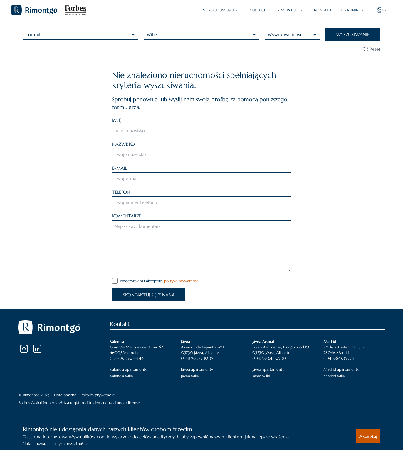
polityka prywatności (181, 280)
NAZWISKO (123, 144)
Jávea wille (190, 376)
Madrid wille (334, 376)
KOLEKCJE (257, 10)
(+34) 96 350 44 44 (127, 358)
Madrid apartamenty (341, 369)
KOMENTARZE (126, 216)
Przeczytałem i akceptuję (159, 280)
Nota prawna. (34, 443)
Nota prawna (65, 394)
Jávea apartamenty (197, 369)
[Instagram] (23, 348)
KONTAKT (323, 10)
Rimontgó (290, 10)
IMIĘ (116, 120)
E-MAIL (119, 168)
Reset (371, 49)
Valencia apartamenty (128, 369)
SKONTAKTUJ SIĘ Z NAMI (148, 295)
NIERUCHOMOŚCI (220, 10)
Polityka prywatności (98, 394)
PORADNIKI (351, 10)
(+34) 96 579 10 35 (197, 358)
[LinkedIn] (37, 348)
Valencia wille (121, 376)
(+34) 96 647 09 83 (269, 358)
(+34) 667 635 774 (338, 358)
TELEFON (121, 192)
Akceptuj (368, 436)
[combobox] (26, 34)
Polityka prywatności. (69, 443)
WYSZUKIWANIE (352, 34)
